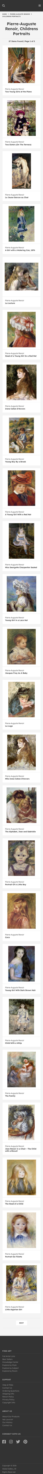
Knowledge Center (10, 1362)
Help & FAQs (7, 1385)
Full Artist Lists (8, 1356)
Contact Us (7, 1388)
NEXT (21, 1323)
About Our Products (10, 1416)
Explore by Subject (10, 1368)
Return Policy (8, 1397)
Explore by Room (9, 1371)
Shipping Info (8, 1394)
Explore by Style (9, 1365)
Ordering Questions (10, 1391)
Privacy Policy (8, 1399)
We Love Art (7, 1419)
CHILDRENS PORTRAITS (11, 16)
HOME (4, 14)
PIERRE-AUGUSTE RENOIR (20, 14)
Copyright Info (8, 1402)
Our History (7, 1422)
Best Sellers (7, 1359)
